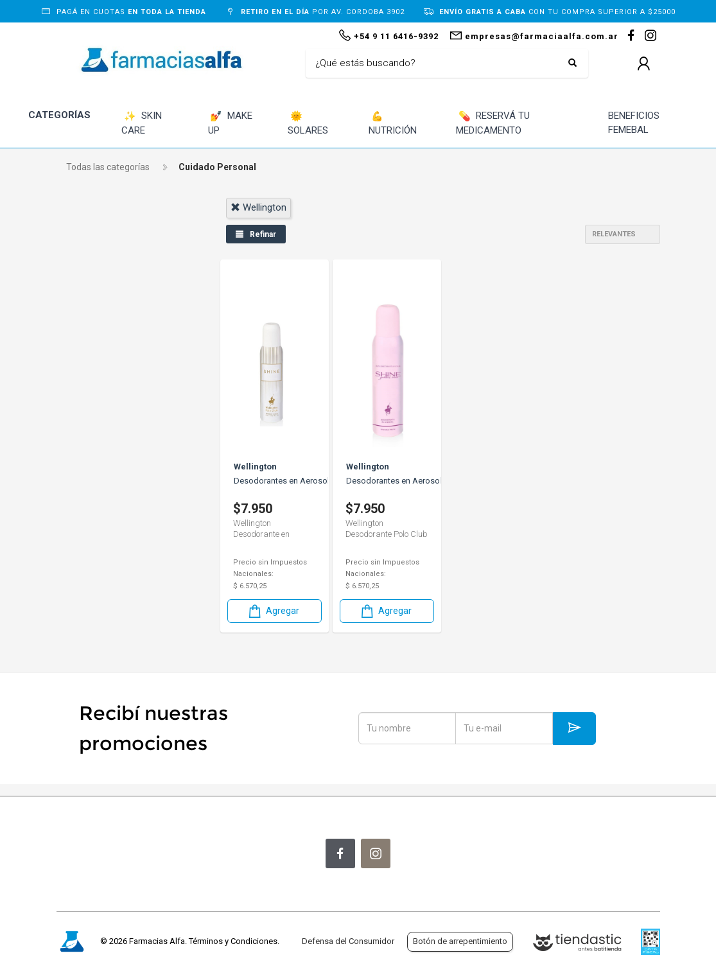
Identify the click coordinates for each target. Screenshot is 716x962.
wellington (257, 207)
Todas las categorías (108, 167)
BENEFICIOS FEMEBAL (633, 123)
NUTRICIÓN (393, 123)
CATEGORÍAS (59, 115)
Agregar (271, 610)
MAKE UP (230, 123)
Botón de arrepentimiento (460, 941)
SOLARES (308, 123)
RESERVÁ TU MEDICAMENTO (493, 123)
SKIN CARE (141, 123)
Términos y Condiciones (233, 941)
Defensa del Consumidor (348, 941)
